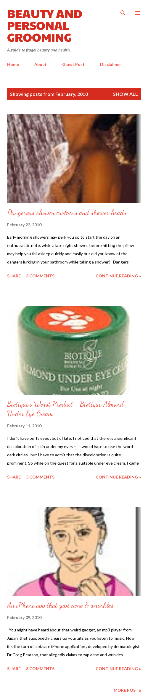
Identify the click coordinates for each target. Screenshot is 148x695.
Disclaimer (110, 64)
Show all (125, 94)
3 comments (40, 275)
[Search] (123, 10)
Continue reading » (118, 275)
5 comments (40, 476)
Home (13, 64)
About (40, 64)
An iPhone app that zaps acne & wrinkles (60, 605)
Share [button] (14, 275)
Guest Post (73, 64)
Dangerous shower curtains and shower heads (66, 212)
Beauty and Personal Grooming (44, 25)
